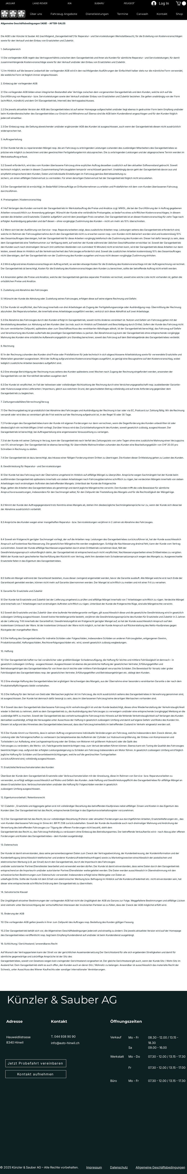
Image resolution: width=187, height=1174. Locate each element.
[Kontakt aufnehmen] (35, 1074)
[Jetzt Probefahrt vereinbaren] (35, 1063)
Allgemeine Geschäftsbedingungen (160, 1167)
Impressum (94, 1167)
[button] (181, 3)
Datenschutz (119, 1167)
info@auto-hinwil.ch (65, 1043)
